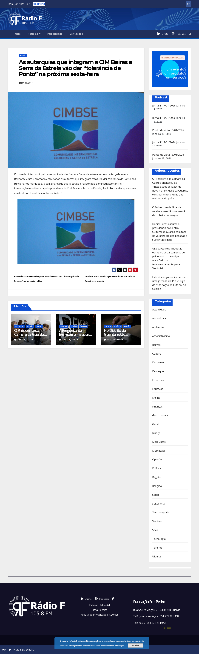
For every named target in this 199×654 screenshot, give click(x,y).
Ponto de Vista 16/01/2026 (168, 130)
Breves (108, 326)
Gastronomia (160, 415)
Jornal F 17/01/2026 (164, 105)
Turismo (157, 547)
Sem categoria (161, 512)
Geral (155, 424)
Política (117, 326)
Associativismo (161, 336)
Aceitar (135, 645)
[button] (190, 34)
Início (17, 33)
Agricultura (159, 318)
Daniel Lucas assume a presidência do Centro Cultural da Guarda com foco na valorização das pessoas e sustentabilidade (169, 231)
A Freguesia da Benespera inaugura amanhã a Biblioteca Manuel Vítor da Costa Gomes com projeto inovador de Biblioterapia (75, 332)
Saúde (39, 326)
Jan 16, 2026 (70, 339)
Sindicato (157, 521)
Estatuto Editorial (99, 605)
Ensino (156, 397)
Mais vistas (159, 442)
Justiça (156, 433)
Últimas (83, 326)
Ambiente (158, 327)
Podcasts (180, 34)
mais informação (117, 646)
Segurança (158, 503)
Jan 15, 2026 (115, 339)
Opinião (157, 459)
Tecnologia (159, 539)
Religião (157, 486)
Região (23, 55)
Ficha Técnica (99, 610)
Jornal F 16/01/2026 (164, 118)
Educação (158, 389)
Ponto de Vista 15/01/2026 (168, 154)
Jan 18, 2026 (25, 339)
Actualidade (159, 309)
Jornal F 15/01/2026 (164, 142)
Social (155, 530)
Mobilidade (159, 450)
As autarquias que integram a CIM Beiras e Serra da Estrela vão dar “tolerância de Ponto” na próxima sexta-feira (75, 68)
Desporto (158, 362)
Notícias (34, 33)
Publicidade (55, 33)
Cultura (63, 326)
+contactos (167, 628)
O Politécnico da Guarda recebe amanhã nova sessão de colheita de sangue (169, 211)
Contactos (76, 33)
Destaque (19, 326)
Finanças (157, 406)
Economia (158, 380)
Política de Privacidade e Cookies (99, 614)
